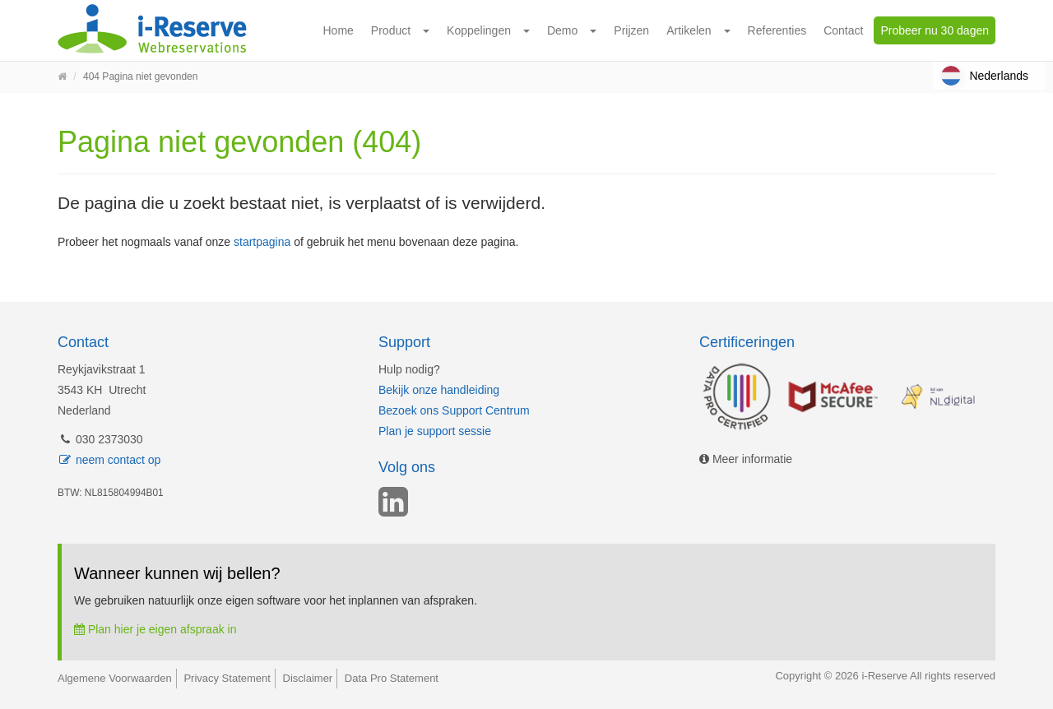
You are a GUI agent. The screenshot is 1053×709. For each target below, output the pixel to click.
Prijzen (631, 30)
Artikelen (688, 30)
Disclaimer (308, 678)
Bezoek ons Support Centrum (454, 410)
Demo (562, 30)
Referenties (777, 30)
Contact (843, 30)
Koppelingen (479, 30)
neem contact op (109, 459)
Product (391, 30)
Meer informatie (745, 459)
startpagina (262, 241)
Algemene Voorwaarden (115, 678)
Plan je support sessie (434, 431)
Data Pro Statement (391, 678)
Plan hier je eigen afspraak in (155, 629)
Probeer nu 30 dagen (934, 30)
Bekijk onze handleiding (438, 389)
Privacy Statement (227, 678)
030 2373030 (100, 439)
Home (338, 30)
